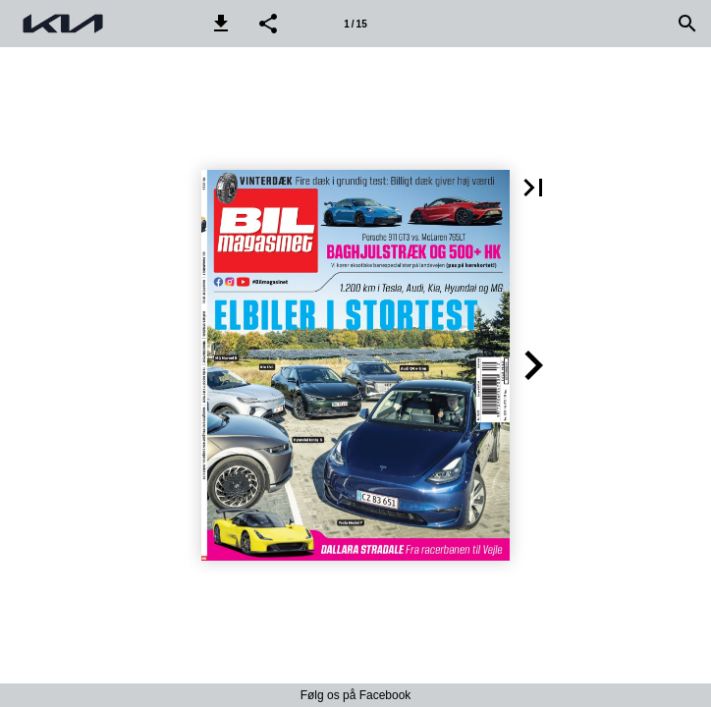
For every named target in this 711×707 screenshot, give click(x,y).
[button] (221, 23)
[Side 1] (355, 23)
